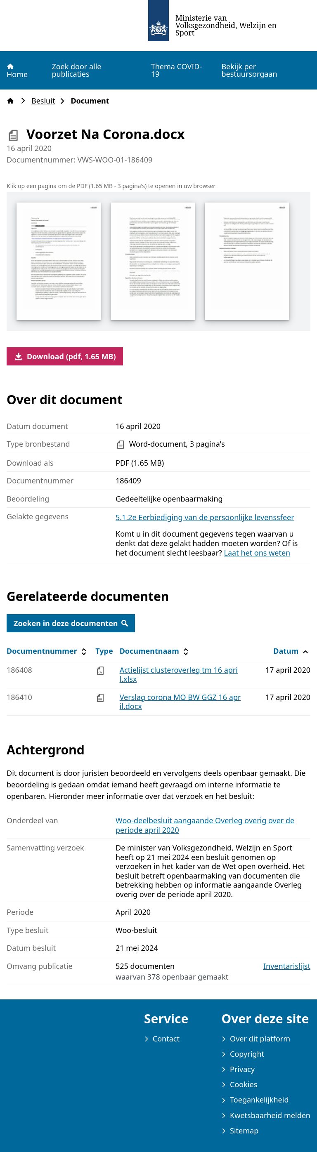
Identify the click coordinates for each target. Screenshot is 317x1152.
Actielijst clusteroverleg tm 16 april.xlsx (179, 674)
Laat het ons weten (257, 553)
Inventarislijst (286, 966)
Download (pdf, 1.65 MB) (65, 356)
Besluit (45, 101)
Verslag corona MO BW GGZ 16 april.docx (180, 701)
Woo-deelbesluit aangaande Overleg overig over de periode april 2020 (205, 825)
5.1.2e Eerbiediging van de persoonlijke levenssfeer (205, 517)
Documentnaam (155, 651)
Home (17, 70)
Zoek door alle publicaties (76, 70)
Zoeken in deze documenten (71, 623)
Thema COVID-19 (176, 70)
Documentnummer (48, 651)
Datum (291, 651)
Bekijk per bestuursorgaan (249, 70)
